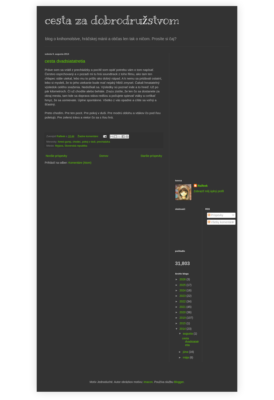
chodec (77, 141)
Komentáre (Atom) (79, 162)
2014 (183, 328)
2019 (183, 317)
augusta (188, 333)
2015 (183, 323)
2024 (183, 290)
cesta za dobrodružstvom (112, 20)
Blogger (179, 382)
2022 (183, 301)
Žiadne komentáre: (88, 136)
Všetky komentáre (220, 222)
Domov (103, 155)
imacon (148, 382)
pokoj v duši (89, 141)
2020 (183, 312)
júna (186, 351)
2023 (183, 295)
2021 (183, 306)
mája (186, 357)
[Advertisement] (202, 113)
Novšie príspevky (56, 155)
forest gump (64, 141)
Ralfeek (203, 185)
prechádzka (103, 141)
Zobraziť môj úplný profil (209, 191)
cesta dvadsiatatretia (65, 61)
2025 (183, 285)
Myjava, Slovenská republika (71, 145)
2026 (183, 279)
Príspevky (215, 215)
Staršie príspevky (151, 155)
